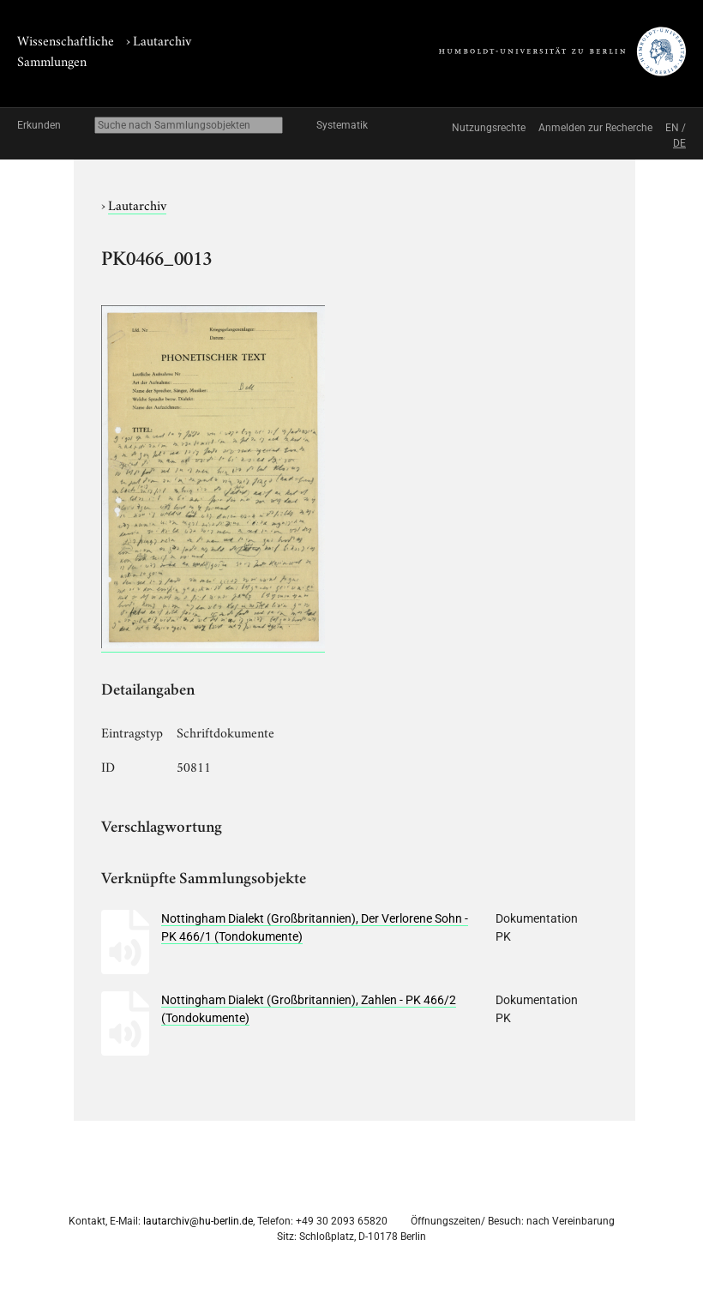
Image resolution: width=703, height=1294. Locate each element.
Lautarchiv (162, 39)
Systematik (342, 125)
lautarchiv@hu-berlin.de (198, 1221)
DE (679, 143)
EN (672, 128)
